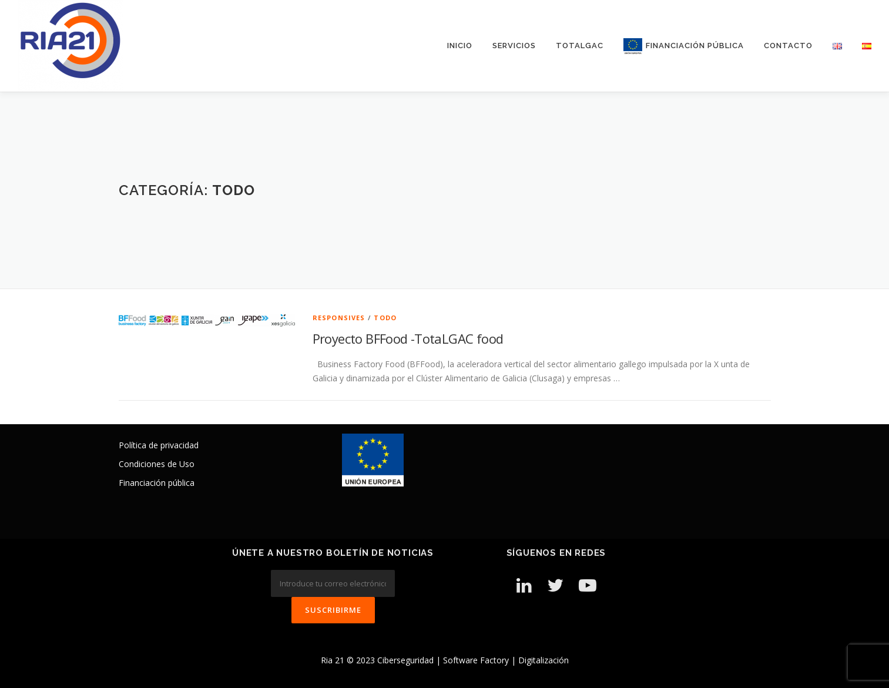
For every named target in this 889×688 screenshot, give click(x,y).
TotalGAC (579, 45)
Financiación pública (156, 482)
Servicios (514, 45)
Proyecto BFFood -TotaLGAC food (408, 338)
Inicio (459, 45)
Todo (385, 317)
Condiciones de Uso (156, 463)
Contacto (788, 45)
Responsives (339, 317)
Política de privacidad (159, 445)
